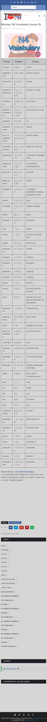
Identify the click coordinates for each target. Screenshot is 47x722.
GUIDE (3, 546)
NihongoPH (11, 669)
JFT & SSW (4, 550)
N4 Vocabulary (15, 522)
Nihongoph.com (30, 720)
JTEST (3, 575)
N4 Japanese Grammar (9, 621)
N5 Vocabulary (7, 638)
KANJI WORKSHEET (7, 592)
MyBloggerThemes (38, 718)
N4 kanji (4, 630)
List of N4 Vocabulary (24, 472)
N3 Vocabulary (7, 617)
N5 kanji (4, 642)
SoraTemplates (14, 718)
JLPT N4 (4, 567)
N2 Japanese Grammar (9, 596)
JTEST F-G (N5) (6, 588)
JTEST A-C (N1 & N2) (8, 579)
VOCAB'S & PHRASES (8, 646)
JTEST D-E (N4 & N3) (8, 583)
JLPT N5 (4, 571)
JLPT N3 (4, 562)
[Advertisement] (23, 500)
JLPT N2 (4, 558)
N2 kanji (4, 604)
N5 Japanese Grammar (9, 634)
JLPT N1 (4, 554)
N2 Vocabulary (7, 600)
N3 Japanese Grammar (9, 609)
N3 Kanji (4, 613)
